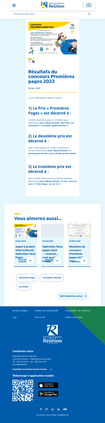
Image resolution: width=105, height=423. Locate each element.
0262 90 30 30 (22, 362)
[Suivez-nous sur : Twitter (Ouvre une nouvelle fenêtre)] (52, 409)
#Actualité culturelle (23, 260)
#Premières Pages (50, 260)
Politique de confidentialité (46, 311)
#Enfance (76, 261)
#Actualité (23, 287)
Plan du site (40, 317)
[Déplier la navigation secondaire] (88, 5)
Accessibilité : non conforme (77, 311)
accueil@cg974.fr (19, 364)
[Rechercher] (89, 14)
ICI (67, 415)
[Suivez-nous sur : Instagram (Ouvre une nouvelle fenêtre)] (47, 409)
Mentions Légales (19, 311)
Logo (14, 317)
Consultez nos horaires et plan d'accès (29, 369)
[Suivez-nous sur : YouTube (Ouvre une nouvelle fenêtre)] (65, 409)
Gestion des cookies (74, 317)
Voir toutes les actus (71, 296)
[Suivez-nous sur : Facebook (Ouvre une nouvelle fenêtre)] (41, 409)
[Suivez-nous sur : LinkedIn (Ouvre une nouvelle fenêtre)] (59, 409)
